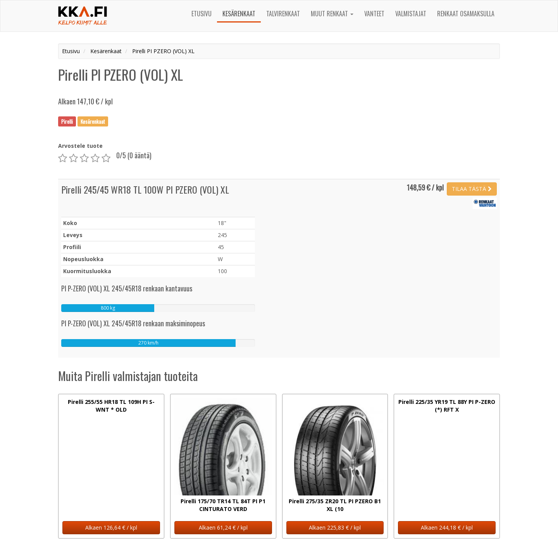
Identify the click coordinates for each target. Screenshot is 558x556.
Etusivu (201, 13)
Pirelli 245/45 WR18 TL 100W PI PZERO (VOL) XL (145, 189)
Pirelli (67, 121)
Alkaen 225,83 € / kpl (335, 527)
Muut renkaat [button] (332, 13)
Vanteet (374, 13)
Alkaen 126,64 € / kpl (111, 527)
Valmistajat (410, 13)
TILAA (472, 188)
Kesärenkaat (238, 13)
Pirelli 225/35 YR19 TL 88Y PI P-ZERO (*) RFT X (446, 405)
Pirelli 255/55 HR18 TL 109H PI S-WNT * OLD (111, 405)
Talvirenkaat (283, 13)
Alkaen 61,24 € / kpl (223, 527)
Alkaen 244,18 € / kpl (447, 527)
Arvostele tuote (80, 145)
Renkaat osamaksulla (465, 13)
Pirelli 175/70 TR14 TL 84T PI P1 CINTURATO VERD (223, 505)
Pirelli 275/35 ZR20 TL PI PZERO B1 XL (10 (335, 505)
